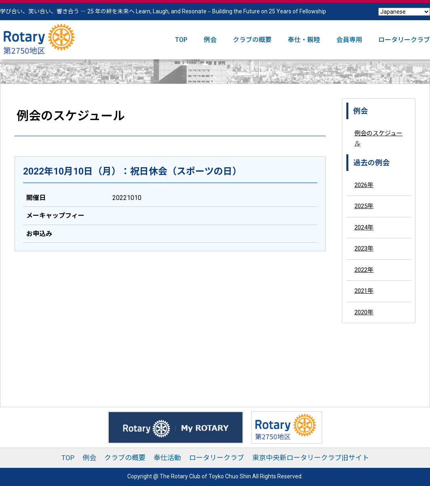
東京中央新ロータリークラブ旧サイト (310, 458)
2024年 (363, 227)
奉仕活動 (167, 458)
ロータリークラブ (404, 40)
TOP (181, 40)
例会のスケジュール (378, 138)
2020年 (363, 312)
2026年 (363, 185)
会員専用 (349, 40)
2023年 (363, 248)
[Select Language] (404, 12)
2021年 (363, 291)
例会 (210, 40)
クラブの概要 (252, 40)
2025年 (363, 206)
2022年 (363, 270)
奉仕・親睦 (304, 40)
